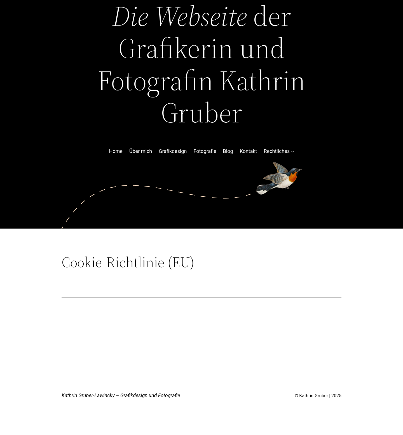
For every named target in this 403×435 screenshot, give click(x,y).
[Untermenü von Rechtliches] (292, 151)
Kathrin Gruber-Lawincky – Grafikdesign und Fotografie (121, 395)
